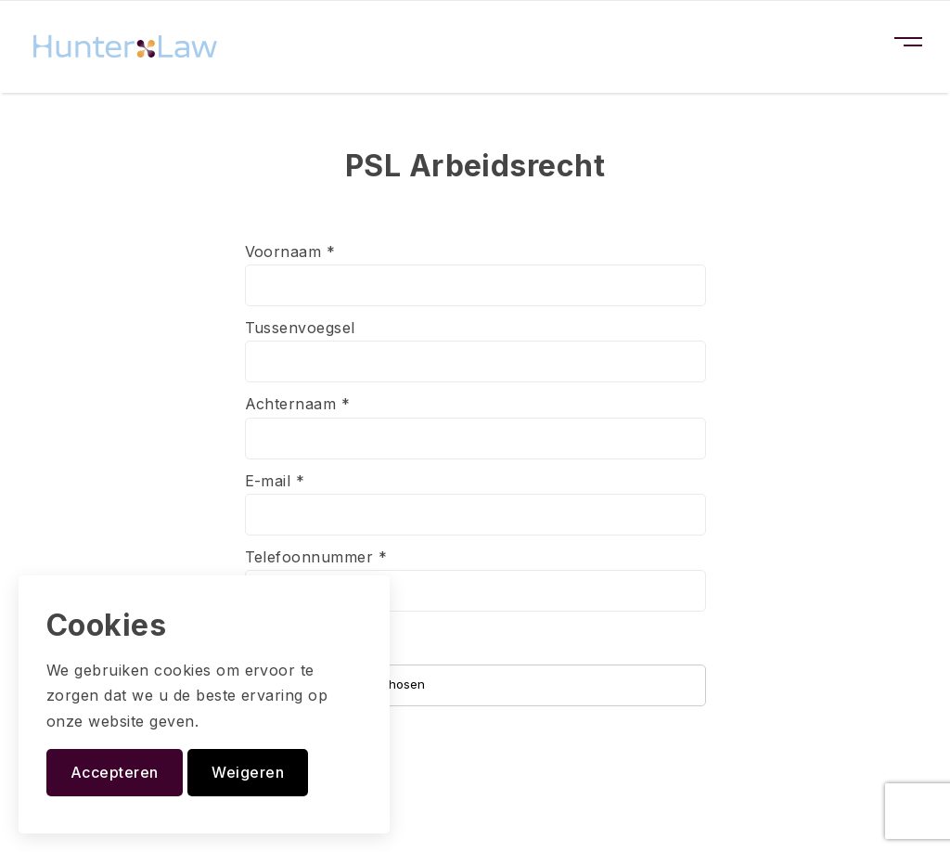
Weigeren (248, 772)
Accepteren (115, 772)
